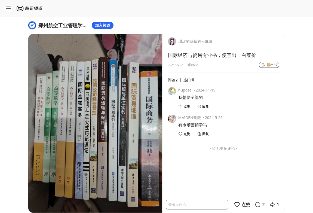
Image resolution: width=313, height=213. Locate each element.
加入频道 (102, 25)
